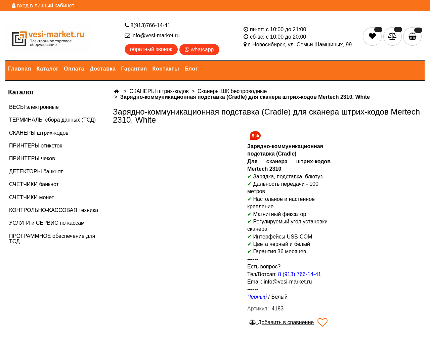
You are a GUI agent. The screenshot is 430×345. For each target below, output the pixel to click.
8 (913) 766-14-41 (299, 274)
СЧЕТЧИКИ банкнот (34, 184)
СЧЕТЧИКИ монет (31, 197)
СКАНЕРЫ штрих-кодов (39, 133)
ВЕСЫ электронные (34, 107)
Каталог (47, 69)
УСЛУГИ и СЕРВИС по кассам (47, 223)
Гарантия (134, 69)
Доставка (103, 69)
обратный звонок (151, 49)
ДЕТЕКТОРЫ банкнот (36, 171)
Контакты (166, 69)
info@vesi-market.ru (152, 35)
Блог (191, 69)
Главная (19, 69)
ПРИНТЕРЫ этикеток (35, 145)
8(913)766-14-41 (148, 25)
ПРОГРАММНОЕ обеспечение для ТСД (52, 238)
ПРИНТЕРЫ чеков (32, 158)
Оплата (74, 69)
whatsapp (199, 49)
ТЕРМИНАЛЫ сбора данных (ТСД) (52, 120)
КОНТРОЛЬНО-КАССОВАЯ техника (53, 210)
